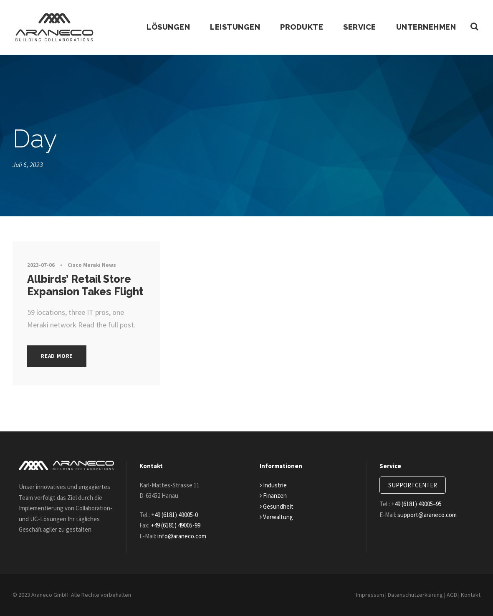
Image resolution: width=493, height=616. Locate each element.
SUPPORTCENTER (416, 480)
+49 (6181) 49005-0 (179, 510)
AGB (450, 594)
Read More (59, 356)
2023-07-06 (41, 265)
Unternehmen (425, 27)
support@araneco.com (432, 510)
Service (358, 27)
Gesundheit (278, 502)
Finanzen (274, 491)
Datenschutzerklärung (410, 594)
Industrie (274, 480)
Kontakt (470, 594)
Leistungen (231, 27)
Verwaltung (277, 512)
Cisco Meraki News (92, 265)
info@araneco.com (187, 531)
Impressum (363, 594)
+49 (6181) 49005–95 (423, 499)
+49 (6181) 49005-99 (182, 521)
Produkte (299, 27)
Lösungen (164, 27)
